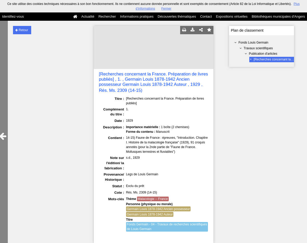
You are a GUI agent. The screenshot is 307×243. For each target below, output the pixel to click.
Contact (206, 16)
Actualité (87, 16)
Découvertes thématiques (177, 16)
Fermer (166, 8)
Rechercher (107, 16)
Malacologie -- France (153, 199)
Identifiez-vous (13, 16)
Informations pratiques (137, 16)
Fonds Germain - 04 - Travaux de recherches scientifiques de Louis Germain (167, 227)
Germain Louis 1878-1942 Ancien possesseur (158, 209)
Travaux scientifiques (258, 48)
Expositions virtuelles (231, 16)
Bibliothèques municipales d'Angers (278, 16)
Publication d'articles (263, 53)
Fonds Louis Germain (254, 42)
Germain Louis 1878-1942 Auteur (150, 214)
